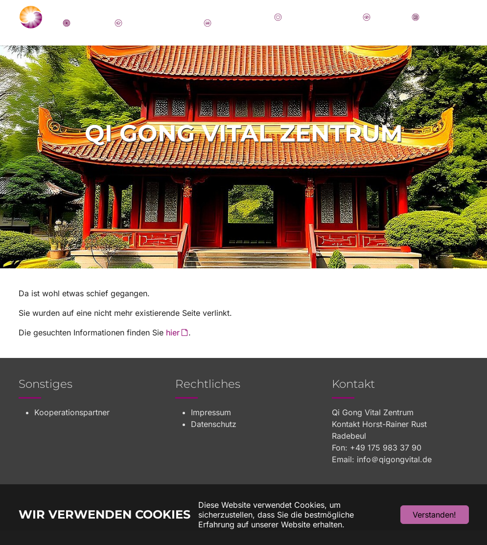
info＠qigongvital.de (394, 474)
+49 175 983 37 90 (385, 462)
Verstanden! (434, 515)
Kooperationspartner (72, 427)
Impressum (211, 427)
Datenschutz (213, 439)
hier (173, 347)
